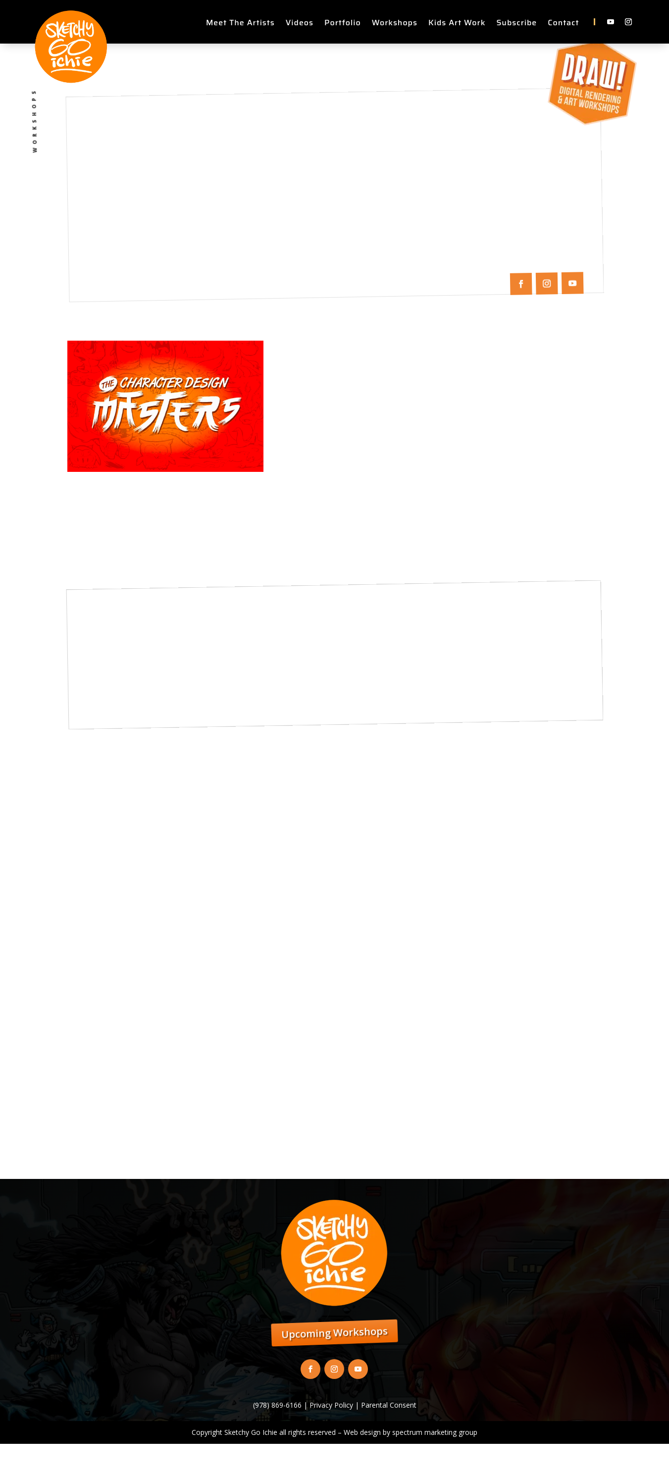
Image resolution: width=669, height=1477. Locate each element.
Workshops (394, 24)
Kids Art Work (456, 24)
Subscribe (516, 24)
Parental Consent (388, 1405)
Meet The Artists (240, 24)
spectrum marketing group (434, 1432)
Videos (299, 24)
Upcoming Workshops (334, 1332)
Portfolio (342, 24)
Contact (563, 24)
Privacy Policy (331, 1405)
